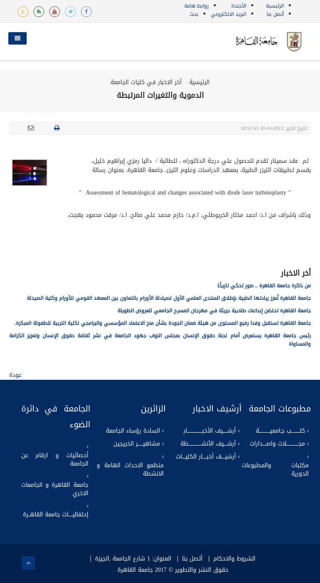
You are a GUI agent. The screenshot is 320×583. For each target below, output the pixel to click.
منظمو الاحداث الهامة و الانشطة (130, 469)
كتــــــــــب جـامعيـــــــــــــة (280, 431)
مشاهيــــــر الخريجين (136, 444)
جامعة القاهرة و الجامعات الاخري (54, 489)
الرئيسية (275, 5)
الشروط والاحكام (234, 559)
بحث (194, 14)
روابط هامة (196, 5)
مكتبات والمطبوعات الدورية (275, 469)
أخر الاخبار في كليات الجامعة (146, 82)
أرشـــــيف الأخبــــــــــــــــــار (209, 431)
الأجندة (238, 5)
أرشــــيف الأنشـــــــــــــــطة (208, 444)
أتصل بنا (275, 14)
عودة (15, 375)
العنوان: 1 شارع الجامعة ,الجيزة (133, 559)
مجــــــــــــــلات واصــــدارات (277, 444)
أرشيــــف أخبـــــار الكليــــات (206, 457)
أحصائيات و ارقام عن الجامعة (54, 459)
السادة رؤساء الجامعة (133, 431)
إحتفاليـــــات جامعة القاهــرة (55, 515)
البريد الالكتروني (228, 14)
